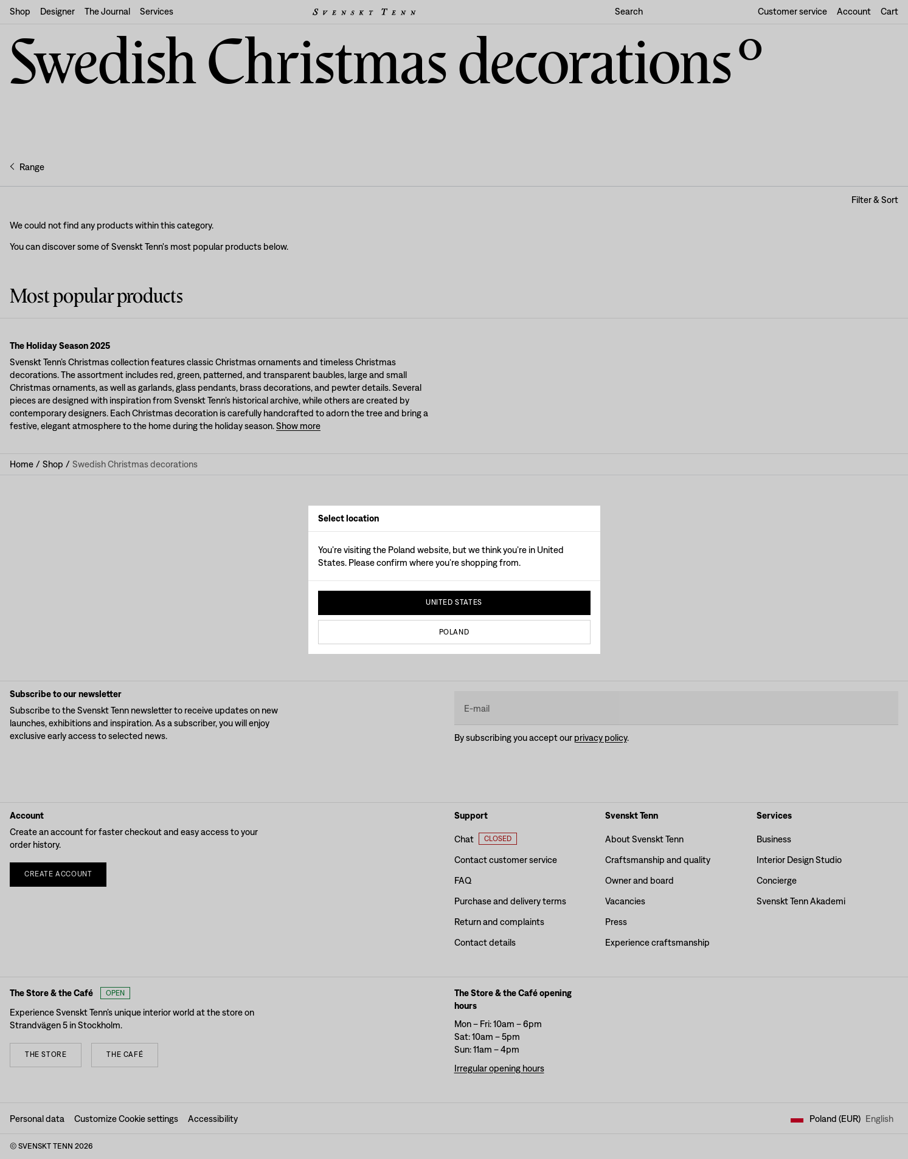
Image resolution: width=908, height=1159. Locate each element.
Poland (454, 632)
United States (454, 602)
